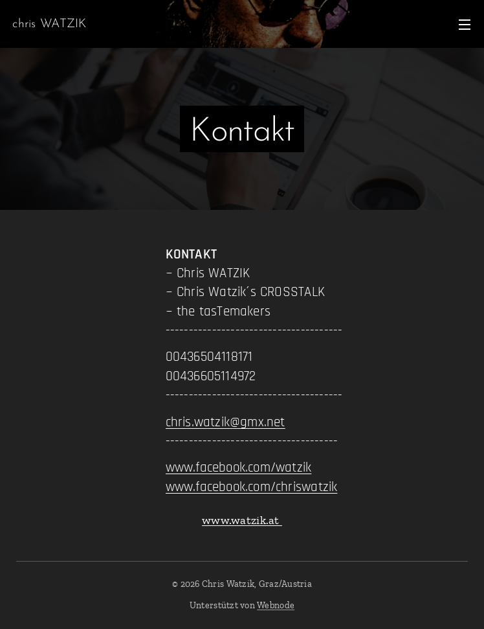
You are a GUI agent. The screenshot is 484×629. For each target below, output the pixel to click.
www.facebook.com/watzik (239, 467)
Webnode (275, 605)
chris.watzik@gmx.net (225, 422)
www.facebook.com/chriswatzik (252, 487)
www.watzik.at (242, 520)
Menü (464, 24)
